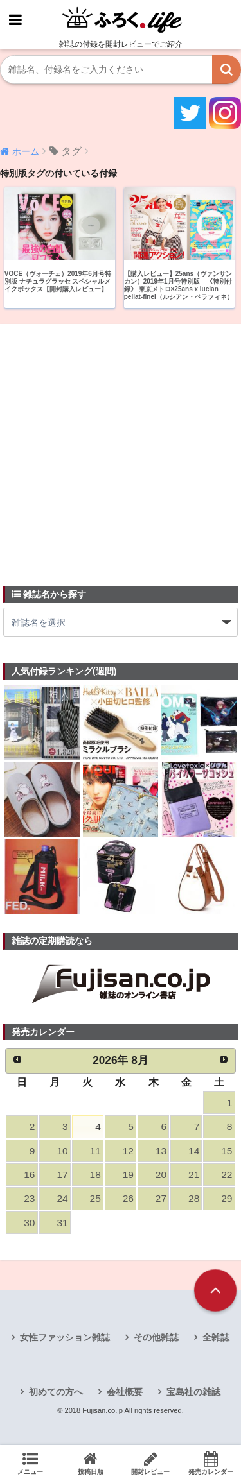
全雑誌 (215, 1337)
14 (193, 1150)
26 (128, 1198)
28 (193, 1198)
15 (226, 1150)
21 (193, 1174)
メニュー (30, 1463)
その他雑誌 (156, 1337)
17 (62, 1174)
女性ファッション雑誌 (65, 1337)
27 (161, 1198)
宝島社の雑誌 (193, 1392)
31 (62, 1222)
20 (161, 1174)
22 (226, 1174)
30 (29, 1222)
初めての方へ (56, 1392)
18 (95, 1174)
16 (29, 1174)
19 (128, 1174)
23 (29, 1198)
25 (95, 1198)
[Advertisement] (120, 447)
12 (128, 1150)
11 (95, 1150)
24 (62, 1198)
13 (161, 1150)
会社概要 (125, 1392)
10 (62, 1150)
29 (226, 1198)
